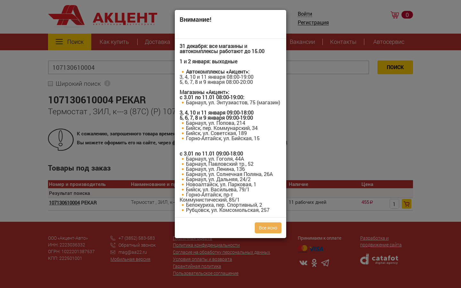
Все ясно (268, 228)
